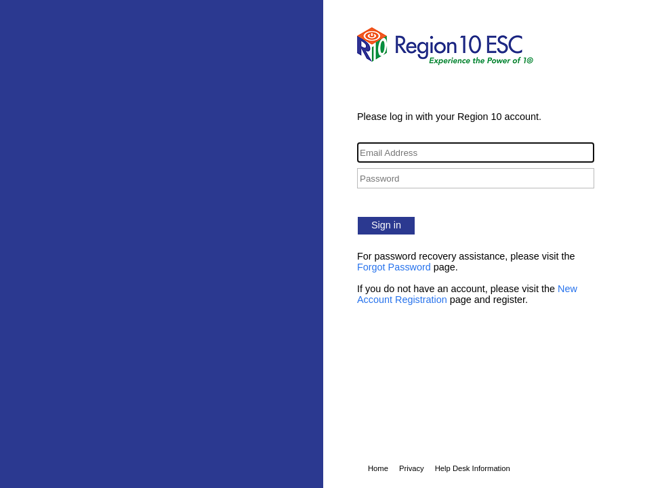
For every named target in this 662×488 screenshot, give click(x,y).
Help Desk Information (472, 468)
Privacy (411, 468)
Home (378, 468)
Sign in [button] (386, 225)
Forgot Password (394, 267)
